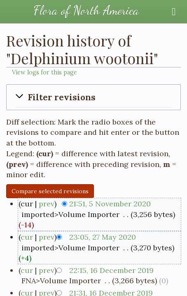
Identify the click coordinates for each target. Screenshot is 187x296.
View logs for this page (44, 72)
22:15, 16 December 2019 (111, 270)
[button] (93, 97)
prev (46, 203)
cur (27, 237)
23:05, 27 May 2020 (102, 237)
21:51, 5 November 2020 (110, 203)
